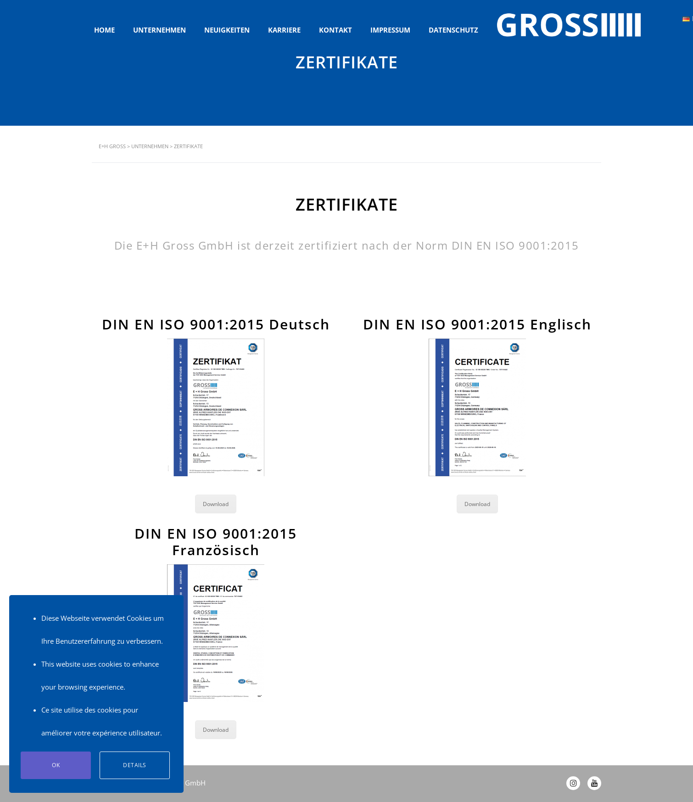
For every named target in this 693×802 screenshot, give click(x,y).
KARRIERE (284, 29)
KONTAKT (335, 29)
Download (216, 504)
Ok (56, 765)
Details (134, 765)
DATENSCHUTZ (453, 29)
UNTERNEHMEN (159, 29)
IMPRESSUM (390, 29)
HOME (104, 29)
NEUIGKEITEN (227, 29)
